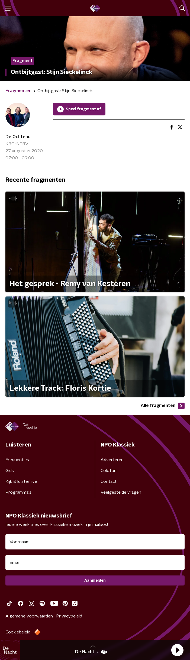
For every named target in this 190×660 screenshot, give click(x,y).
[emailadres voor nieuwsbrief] (95, 562)
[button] (177, 650)
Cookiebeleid (17, 632)
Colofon (109, 470)
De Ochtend (18, 137)
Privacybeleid (69, 616)
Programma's (18, 492)
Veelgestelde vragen (121, 492)
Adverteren (112, 460)
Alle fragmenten (163, 406)
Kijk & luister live (21, 481)
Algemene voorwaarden (29, 616)
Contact (109, 481)
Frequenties (17, 460)
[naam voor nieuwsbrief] (95, 541)
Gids (9, 470)
